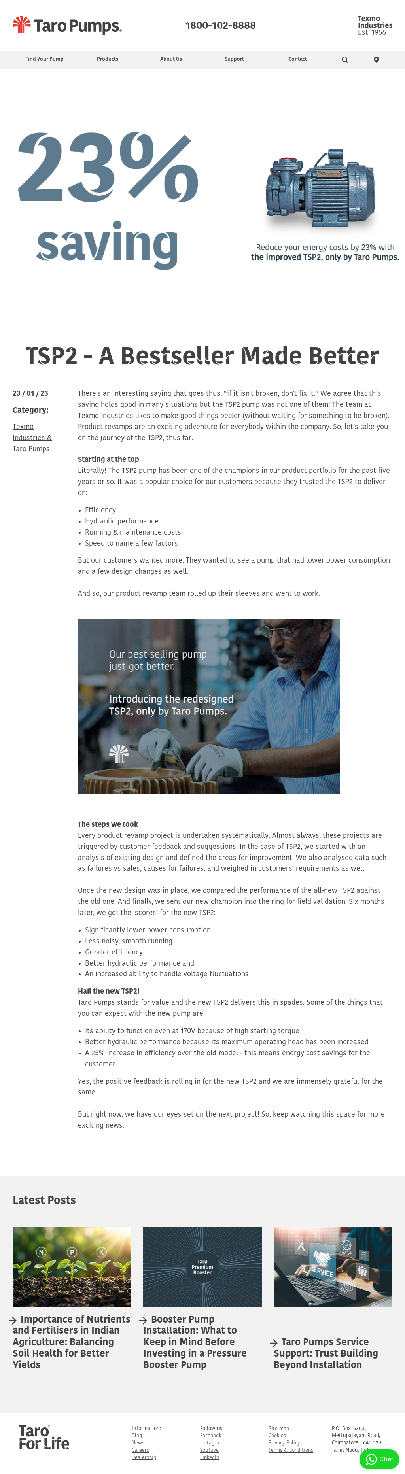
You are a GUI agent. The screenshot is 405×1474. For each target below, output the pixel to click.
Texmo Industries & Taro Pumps (32, 438)
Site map (279, 1428)
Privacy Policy (284, 1443)
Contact (297, 59)
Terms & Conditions (291, 1450)
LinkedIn (209, 1457)
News (138, 1443)
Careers (140, 1450)
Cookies (277, 1435)
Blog (137, 1435)
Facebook (210, 1435)
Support (234, 59)
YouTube (209, 1450)
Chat (378, 1459)
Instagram (211, 1443)
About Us (171, 59)
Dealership (144, 1457)
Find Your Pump (44, 59)
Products (107, 59)
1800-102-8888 (220, 24)
